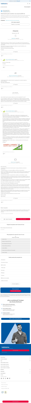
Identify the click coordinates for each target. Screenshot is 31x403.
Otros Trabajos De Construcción (7, 243)
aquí (8, 295)
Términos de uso (3, 382)
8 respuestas (2, 229)
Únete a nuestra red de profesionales (15, 318)
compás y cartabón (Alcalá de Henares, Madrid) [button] (13, 60)
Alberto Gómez (13, 162)
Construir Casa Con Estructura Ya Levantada (8, 250)
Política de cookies (4, 386)
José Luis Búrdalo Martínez (10, 59)
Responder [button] (15, 51)
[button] (15, 357)
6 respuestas (3, 20)
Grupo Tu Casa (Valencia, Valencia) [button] (13, 163)
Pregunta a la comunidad (15, 24)
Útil (2, 55)
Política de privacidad (4, 384)
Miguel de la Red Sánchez (13, 75)
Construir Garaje (4, 252)
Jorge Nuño (13, 38)
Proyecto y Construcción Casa (6, 241)
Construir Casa (4, 239)
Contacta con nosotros (3, 376)
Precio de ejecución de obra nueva (6, 227)
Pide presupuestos (15, 401)
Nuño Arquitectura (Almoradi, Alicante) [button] (13, 39)
